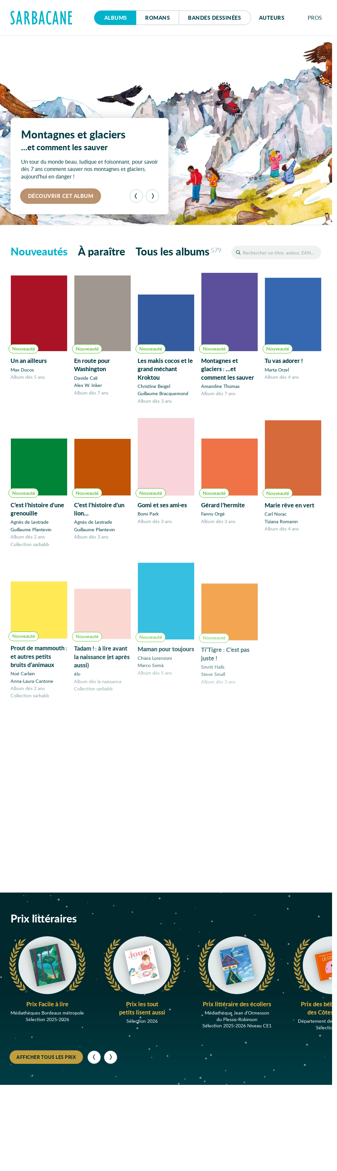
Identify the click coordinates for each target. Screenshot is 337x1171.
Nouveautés (39, 251)
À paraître (101, 251)
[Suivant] (152, 196)
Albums (115, 17)
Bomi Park (148, 518)
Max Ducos (22, 370)
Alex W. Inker (88, 385)
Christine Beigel (154, 386)
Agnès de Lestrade (30, 524)
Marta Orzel (277, 371)
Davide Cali (85, 378)
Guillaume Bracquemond (163, 394)
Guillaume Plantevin (31, 531)
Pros (315, 17)
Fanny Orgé (213, 519)
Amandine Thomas (220, 387)
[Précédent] (136, 196)
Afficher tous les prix (46, 1057)
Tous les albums (178, 251)
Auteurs (272, 17)
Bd (214, 17)
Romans (157, 17)
